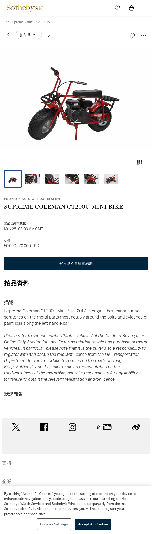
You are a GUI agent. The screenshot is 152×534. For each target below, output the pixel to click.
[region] (76, 510)
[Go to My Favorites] (117, 8)
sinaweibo (136, 427)
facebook (44, 427)
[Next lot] (49, 35)
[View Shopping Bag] (131, 8)
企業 (7, 481)
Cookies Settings (54, 524)
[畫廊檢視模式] (139, 163)
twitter (16, 427)
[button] (76, 99)
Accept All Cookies (93, 524)
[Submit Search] (103, 7)
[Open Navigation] (145, 8)
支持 (7, 463)
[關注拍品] (132, 36)
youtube (104, 427)
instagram (72, 427)
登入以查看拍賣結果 (76, 263)
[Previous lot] (8, 35)
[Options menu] (29, 35)
